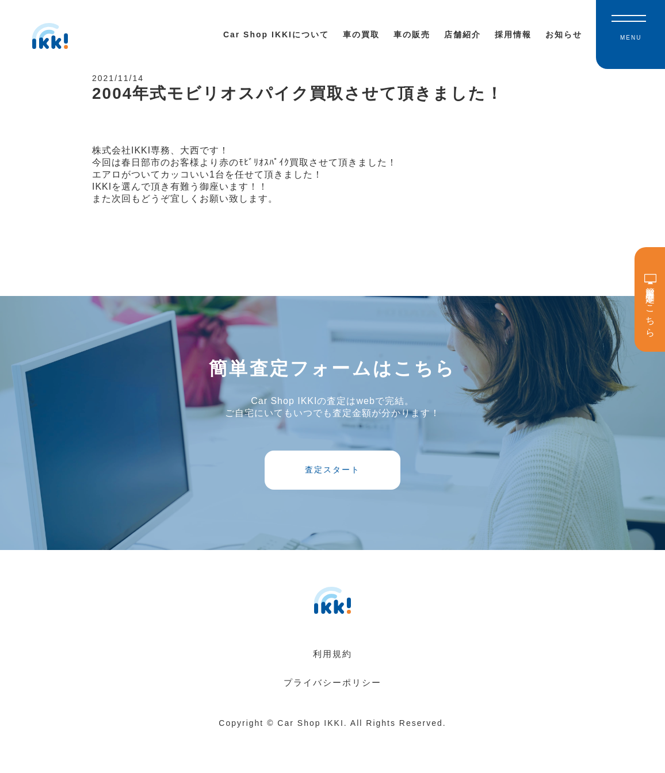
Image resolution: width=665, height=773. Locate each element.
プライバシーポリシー (332, 719)
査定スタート (332, 496)
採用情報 (513, 34)
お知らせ (563, 34)
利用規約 (332, 690)
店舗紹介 (462, 34)
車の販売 (411, 34)
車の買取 (361, 34)
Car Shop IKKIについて (276, 34)
